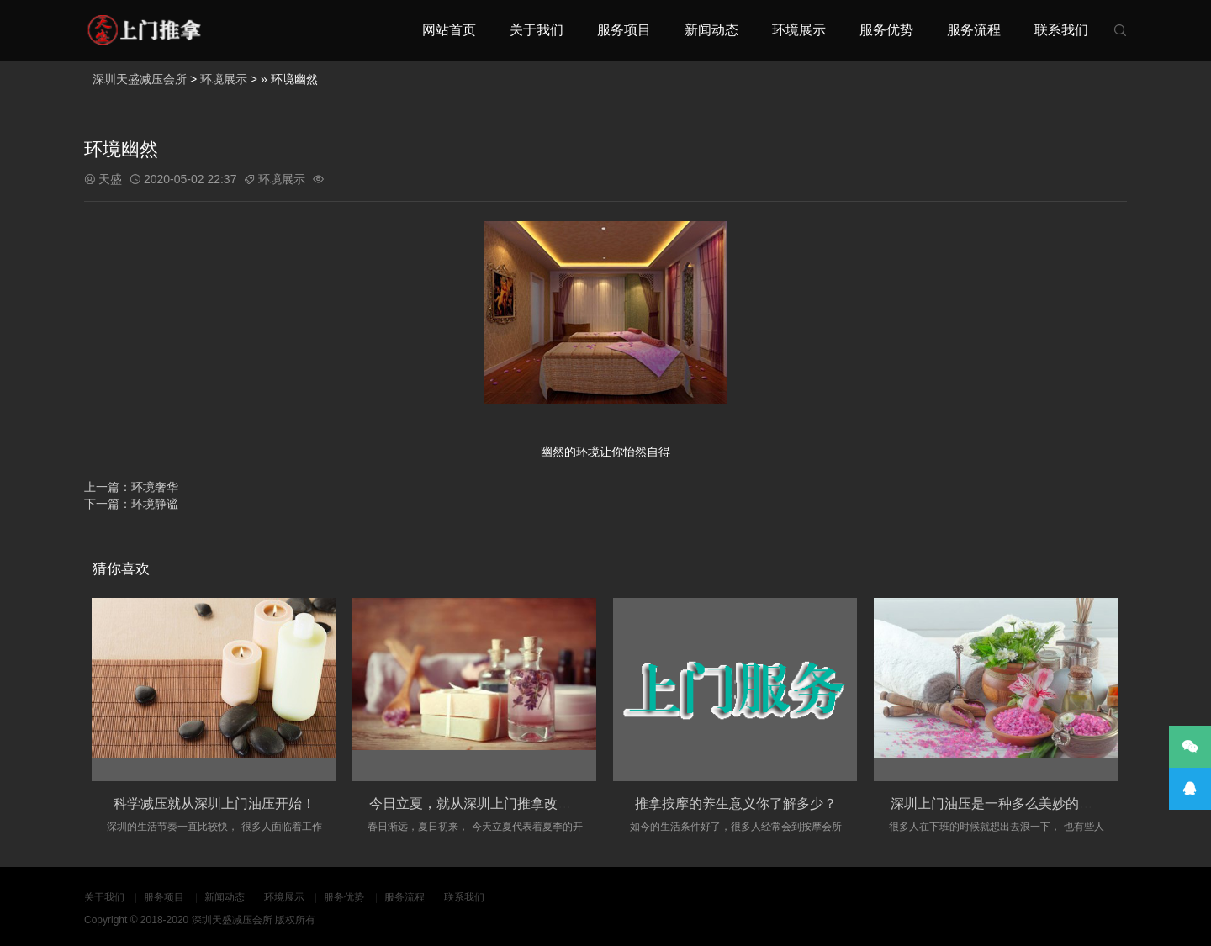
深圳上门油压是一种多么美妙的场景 (998, 803)
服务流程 (974, 30)
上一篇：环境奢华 (131, 487)
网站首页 (449, 30)
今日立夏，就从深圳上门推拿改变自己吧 (490, 803)
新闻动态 (711, 30)
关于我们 (536, 30)
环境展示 (799, 30)
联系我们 (1061, 30)
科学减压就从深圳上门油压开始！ (214, 803)
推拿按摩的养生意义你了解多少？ (736, 803)
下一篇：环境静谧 (131, 503)
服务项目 (624, 30)
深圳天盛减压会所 (140, 79)
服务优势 (886, 30)
